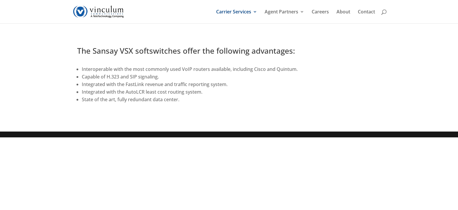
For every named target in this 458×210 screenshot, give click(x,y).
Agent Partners (281, 12)
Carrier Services (233, 12)
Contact (366, 12)
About (343, 12)
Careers (320, 12)
